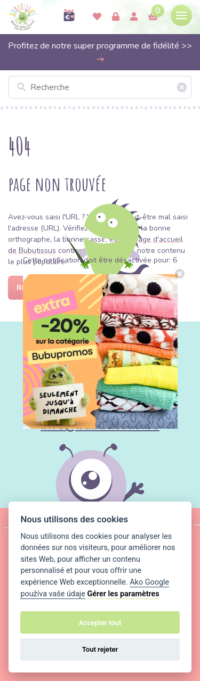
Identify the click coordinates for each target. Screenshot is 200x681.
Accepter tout (100, 623)
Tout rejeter (100, 649)
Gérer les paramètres (123, 593)
